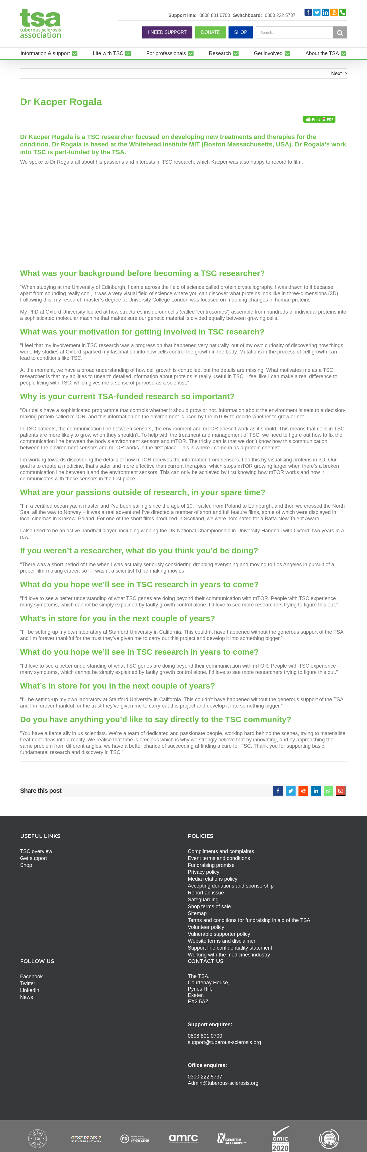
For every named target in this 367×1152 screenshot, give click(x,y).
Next (336, 73)
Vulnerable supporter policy (219, 934)
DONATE (210, 32)
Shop (26, 865)
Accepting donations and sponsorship (231, 886)
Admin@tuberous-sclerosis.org (223, 1083)
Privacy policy (203, 872)
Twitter (27, 983)
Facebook (31, 976)
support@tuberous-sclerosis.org (224, 1042)
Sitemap (197, 913)
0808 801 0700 (215, 15)
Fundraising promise (211, 865)
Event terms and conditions (219, 858)
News (26, 997)
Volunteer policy (206, 927)
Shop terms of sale (209, 906)
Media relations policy (212, 879)
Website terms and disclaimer (221, 941)
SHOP (240, 32)
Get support (33, 858)
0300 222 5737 (280, 15)
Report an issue (206, 893)
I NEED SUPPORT (167, 32)
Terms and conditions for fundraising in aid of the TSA (249, 920)
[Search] (340, 33)
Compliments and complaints (221, 851)
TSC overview (36, 851)
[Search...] (294, 32)
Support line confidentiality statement (230, 948)
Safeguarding (203, 899)
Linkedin (29, 990)
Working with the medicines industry (229, 955)
